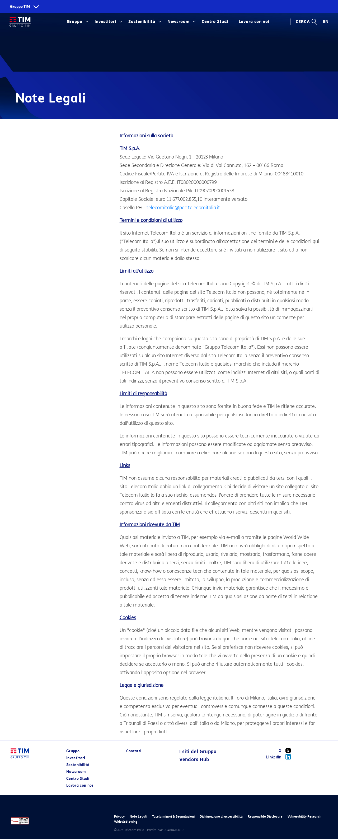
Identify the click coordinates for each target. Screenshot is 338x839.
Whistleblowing (125, 822)
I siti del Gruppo (197, 751)
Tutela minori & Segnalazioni (173, 816)
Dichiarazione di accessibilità (221, 816)
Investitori (105, 21)
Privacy (119, 816)
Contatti (134, 751)
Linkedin (280, 756)
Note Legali (138, 816)
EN (326, 21)
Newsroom (178, 21)
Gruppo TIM (20, 6)
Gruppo (74, 21)
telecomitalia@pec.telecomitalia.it (183, 208)
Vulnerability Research (304, 816)
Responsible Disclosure (265, 816)
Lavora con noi (254, 21)
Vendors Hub (194, 759)
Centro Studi (215, 21)
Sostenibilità (141, 21)
